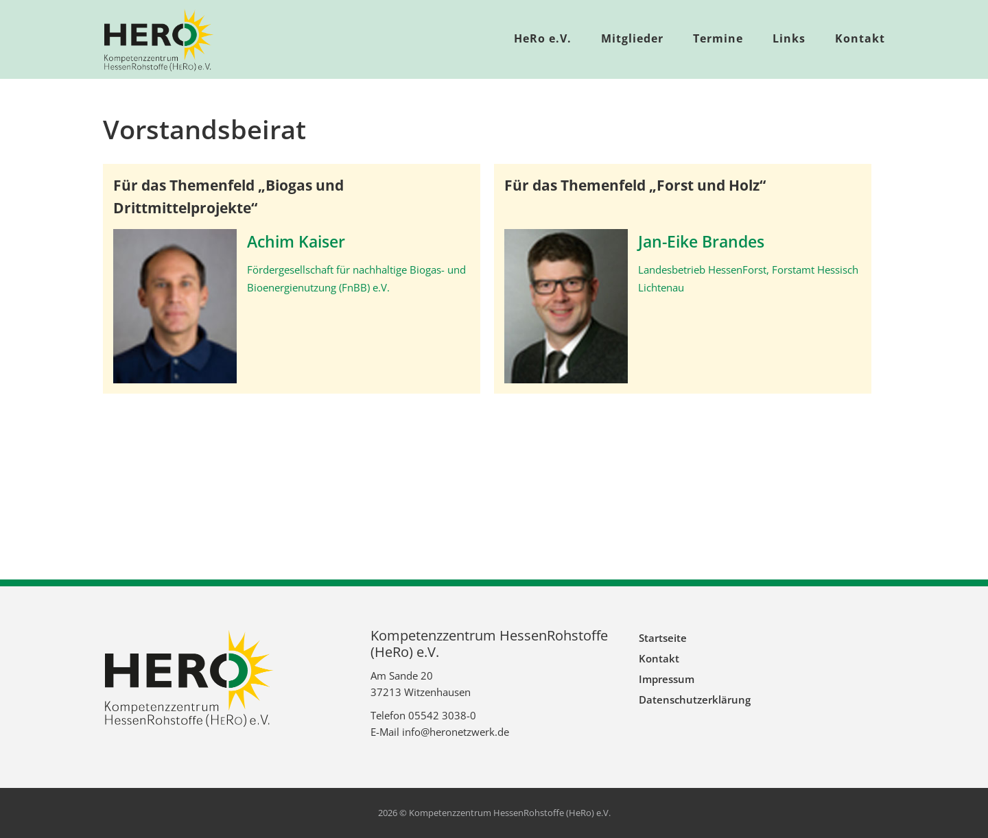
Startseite (663, 638)
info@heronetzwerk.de (455, 732)
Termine (718, 38)
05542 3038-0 (442, 715)
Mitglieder (632, 38)
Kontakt (860, 38)
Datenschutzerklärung (695, 699)
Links (789, 38)
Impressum (666, 679)
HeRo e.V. (543, 38)
